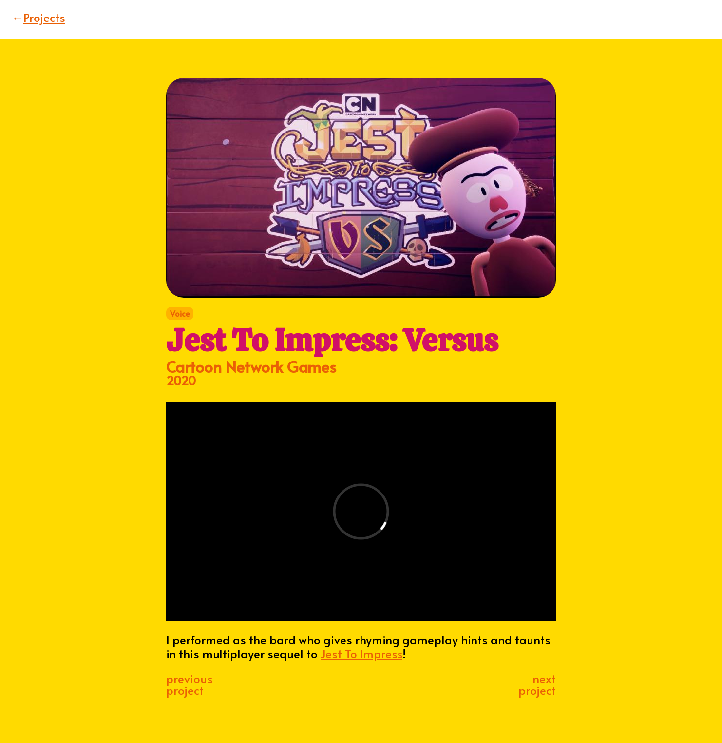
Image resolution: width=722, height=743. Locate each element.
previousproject (189, 684)
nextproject (537, 684)
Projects (38, 17)
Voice (180, 313)
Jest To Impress (361, 654)
